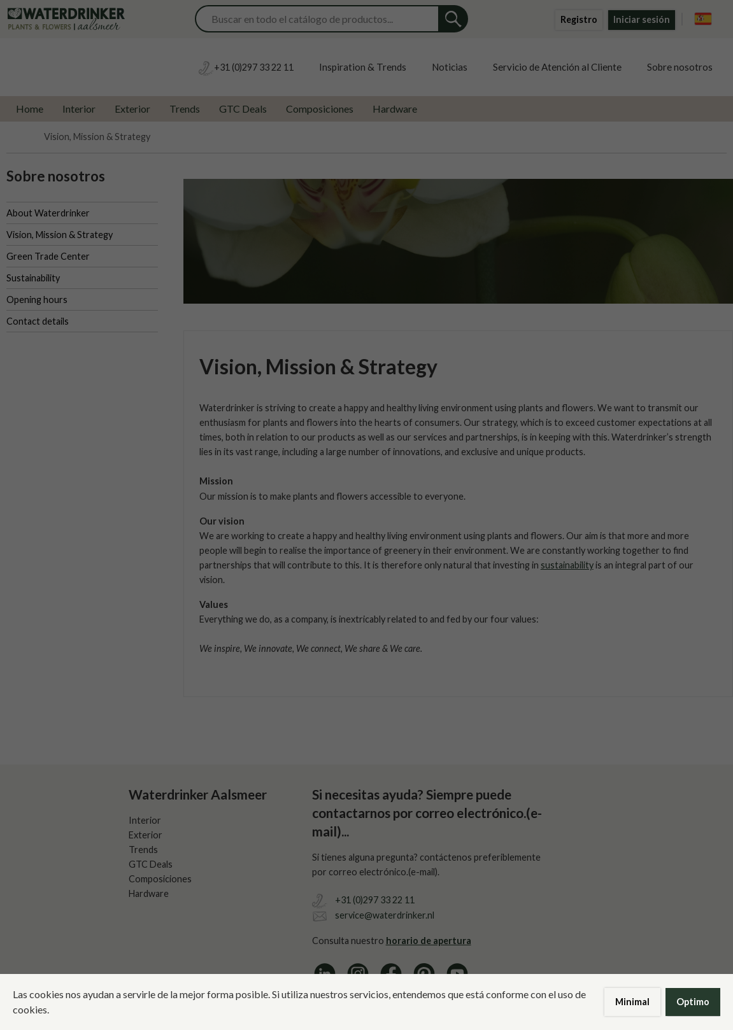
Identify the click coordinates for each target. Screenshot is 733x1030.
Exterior (132, 108)
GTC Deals (243, 108)
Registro (578, 19)
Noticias (449, 67)
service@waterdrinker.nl (384, 915)
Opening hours (37, 299)
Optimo (692, 1001)
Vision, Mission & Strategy (59, 234)
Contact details (37, 321)
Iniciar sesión (641, 19)
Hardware (395, 108)
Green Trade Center (48, 256)
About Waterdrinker (48, 213)
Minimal (632, 1001)
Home (29, 108)
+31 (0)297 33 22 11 (375, 899)
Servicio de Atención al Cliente (557, 67)
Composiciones (319, 108)
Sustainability (33, 277)
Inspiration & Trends (362, 67)
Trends (184, 108)
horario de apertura (428, 940)
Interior (79, 108)
